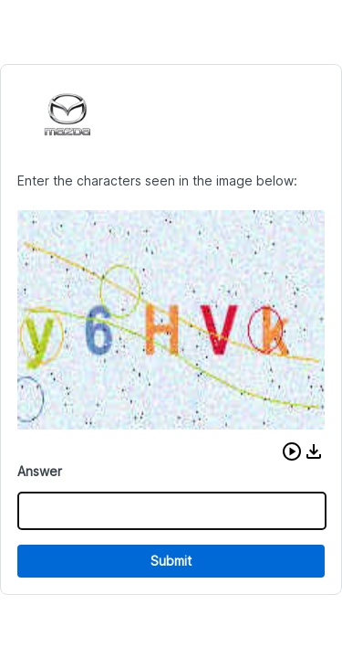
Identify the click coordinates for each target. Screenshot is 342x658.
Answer (39, 471)
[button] (292, 451)
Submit (171, 560)
